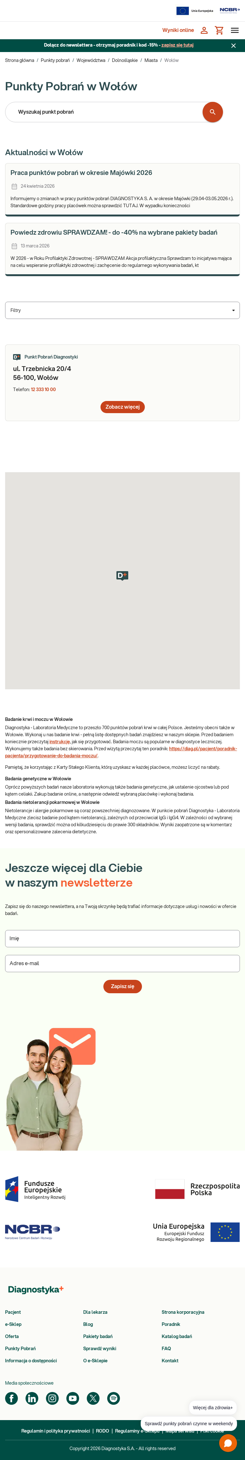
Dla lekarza (95, 1312)
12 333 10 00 (43, 390)
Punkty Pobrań (20, 1349)
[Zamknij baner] (233, 45)
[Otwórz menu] (233, 30)
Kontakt (170, 1361)
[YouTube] (72, 1398)
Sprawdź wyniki (99, 1349)
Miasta (151, 60)
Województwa (91, 60)
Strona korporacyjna (183, 1312)
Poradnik (171, 1324)
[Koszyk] (219, 30)
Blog (88, 1324)
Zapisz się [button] (122, 986)
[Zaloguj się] (204, 30)
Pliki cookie (212, 1431)
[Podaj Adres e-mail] (122, 963)
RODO (102, 1431)
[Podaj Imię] (122, 938)
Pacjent (13, 1312)
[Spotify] (113, 1398)
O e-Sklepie (95, 1361)
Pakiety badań (98, 1337)
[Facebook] (11, 1398)
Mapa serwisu (180, 1431)
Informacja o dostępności (31, 1361)
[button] (122, 576)
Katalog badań (177, 1337)
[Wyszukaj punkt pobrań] (213, 112)
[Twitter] (93, 1398)
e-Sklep (13, 1324)
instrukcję (59, 742)
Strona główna (19, 60)
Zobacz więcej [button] (123, 407)
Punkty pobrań (55, 60)
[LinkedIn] (32, 1398)
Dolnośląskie (125, 60)
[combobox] (105, 112)
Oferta (12, 1337)
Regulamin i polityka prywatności (55, 1431)
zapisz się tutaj (177, 45)
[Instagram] (52, 1398)
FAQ (166, 1349)
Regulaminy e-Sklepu (137, 1431)
